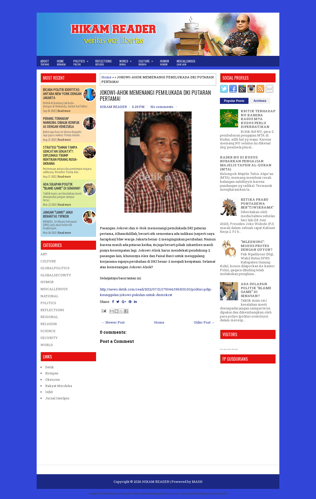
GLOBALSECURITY (55, 275)
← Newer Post (113, 322)
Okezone (52, 379)
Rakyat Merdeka (58, 385)
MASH (197, 481)
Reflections (103, 62)
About (44, 62)
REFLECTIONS (52, 310)
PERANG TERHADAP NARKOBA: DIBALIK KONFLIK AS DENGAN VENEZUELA (61, 123)
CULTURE (48, 261)
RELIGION (48, 324)
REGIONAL (49, 316)
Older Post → (204, 322)
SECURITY (49, 337)
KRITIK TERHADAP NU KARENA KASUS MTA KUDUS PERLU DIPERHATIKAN (258, 119)
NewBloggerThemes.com (162, 493)
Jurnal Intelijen (57, 398)
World (127, 61)
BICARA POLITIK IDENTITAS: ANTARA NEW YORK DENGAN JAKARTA (62, 94)
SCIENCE (48, 331)
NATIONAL (49, 296)
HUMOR (47, 282)
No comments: (162, 106)
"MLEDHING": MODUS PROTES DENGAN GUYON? (257, 245)
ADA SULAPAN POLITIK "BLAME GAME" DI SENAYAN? (61, 186)
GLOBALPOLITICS (55, 268)
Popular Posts (234, 101)
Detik (49, 367)
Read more (64, 110)
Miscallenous (186, 62)
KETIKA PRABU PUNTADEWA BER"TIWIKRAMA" (257, 203)
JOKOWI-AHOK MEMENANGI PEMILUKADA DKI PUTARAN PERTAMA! (155, 95)
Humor (164, 62)
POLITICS (48, 303)
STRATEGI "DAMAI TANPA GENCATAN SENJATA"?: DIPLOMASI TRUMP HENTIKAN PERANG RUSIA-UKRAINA (60, 155)
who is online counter (225, 349)
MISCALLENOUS (54, 289)
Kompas (51, 373)
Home (61, 62)
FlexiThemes (110, 493)
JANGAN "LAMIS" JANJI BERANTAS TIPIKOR (58, 214)
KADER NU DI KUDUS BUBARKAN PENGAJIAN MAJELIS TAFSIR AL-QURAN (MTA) (246, 163)
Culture (147, 61)
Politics (82, 61)
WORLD (46, 345)
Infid (49, 392)
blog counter (235, 349)
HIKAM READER (155, 481)
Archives (260, 101)
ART (43, 254)
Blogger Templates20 (213, 493)
